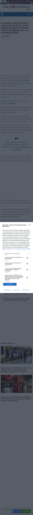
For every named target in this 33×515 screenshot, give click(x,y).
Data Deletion (7, 290)
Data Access (16, 290)
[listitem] (16, 254)
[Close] (29, 225)
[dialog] (16, 257)
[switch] (27, 258)
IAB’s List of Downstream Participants (18, 249)
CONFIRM (10, 284)
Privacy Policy (25, 290)
